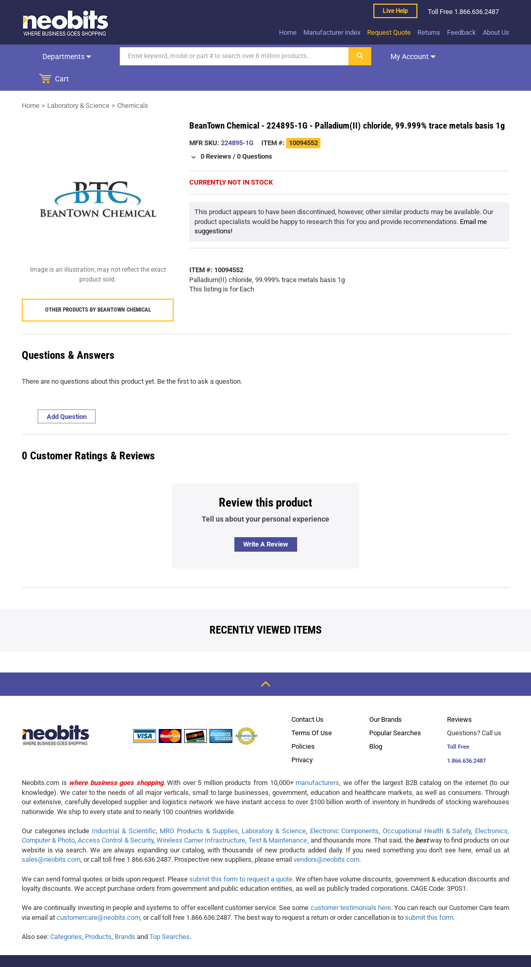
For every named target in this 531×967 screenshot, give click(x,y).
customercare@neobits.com (98, 895)
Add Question (67, 394)
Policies (303, 723)
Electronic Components (344, 808)
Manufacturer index (331, 32)
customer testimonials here (351, 885)
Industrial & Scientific (124, 808)
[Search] (212, 56)
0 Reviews (216, 133)
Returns (428, 32)
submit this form (429, 895)
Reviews (459, 696)
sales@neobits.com (51, 836)
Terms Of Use (311, 710)
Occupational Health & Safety (427, 808)
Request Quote (389, 32)
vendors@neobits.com (326, 836)
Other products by (98, 287)
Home (288, 32)
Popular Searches (395, 710)
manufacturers (317, 760)
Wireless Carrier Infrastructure (201, 817)
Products (98, 914)
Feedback (461, 32)
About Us (496, 32)
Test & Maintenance (277, 817)
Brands (125, 914)
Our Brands (385, 696)
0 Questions (254, 133)
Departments (56, 56)
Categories (66, 914)
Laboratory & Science (78, 83)
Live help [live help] (395, 11)
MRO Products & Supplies (198, 808)
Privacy (302, 737)
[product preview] (98, 176)
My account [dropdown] (391, 56)
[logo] (66, 22)
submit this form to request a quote (240, 856)
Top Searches (169, 914)
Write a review (265, 521)
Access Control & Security (115, 817)
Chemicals (132, 83)
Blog (375, 723)
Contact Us (307, 696)
